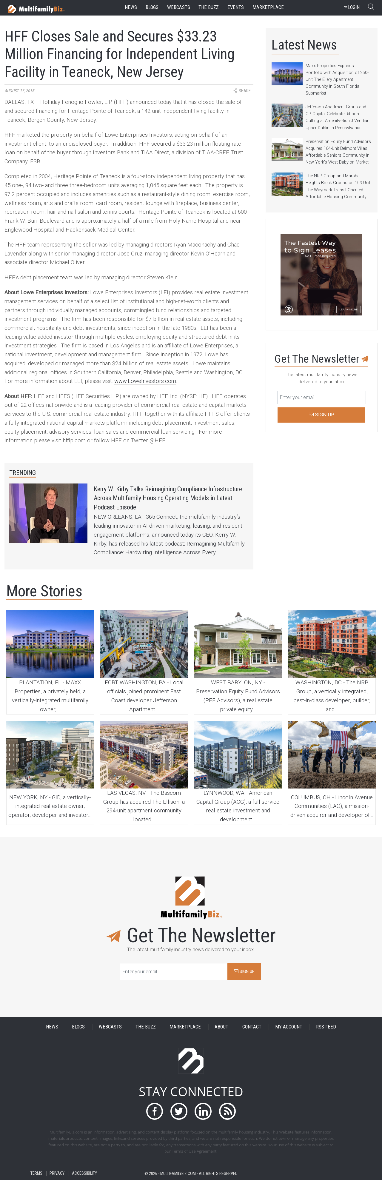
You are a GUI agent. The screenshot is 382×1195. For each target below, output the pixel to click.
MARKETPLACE (185, 1042)
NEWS (52, 1042)
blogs (152, 7)
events (235, 7)
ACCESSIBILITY (84, 1188)
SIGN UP (244, 986)
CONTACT (251, 1042)
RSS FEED (326, 1042)
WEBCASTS (110, 1042)
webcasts (178, 7)
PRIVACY (57, 1188)
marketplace (268, 7)
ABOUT (221, 1042)
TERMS (36, 1188)
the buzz (208, 7)
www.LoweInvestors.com (145, 381)
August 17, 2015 (19, 90)
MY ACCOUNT (288, 1042)
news (131, 7)
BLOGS (78, 1042)
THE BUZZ (145, 1042)
